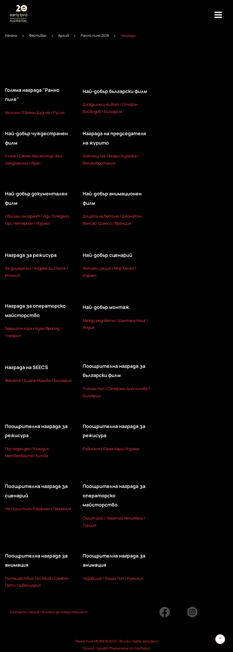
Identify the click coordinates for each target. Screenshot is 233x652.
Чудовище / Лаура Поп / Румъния (113, 578)
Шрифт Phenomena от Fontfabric (123, 648)
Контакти (18, 612)
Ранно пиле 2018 (95, 35)
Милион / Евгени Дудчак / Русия (34, 112)
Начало (11, 35)
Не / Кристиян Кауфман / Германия (38, 508)
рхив (35, 612)
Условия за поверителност (64, 612)
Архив (63, 35)
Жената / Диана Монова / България (38, 380)
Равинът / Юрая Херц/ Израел (111, 448)
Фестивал (37, 35)
